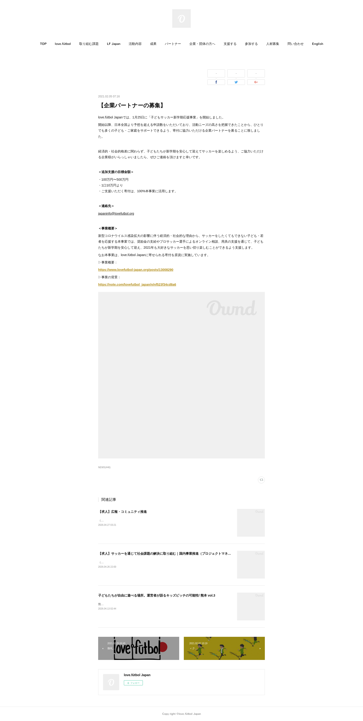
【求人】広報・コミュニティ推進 (122, 512)
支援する (230, 44)
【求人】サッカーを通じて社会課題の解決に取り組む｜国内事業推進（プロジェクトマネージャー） (171, 553)
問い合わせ (296, 44)
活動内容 (135, 44)
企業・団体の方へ (202, 44)
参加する (251, 44)
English (317, 44)
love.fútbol (63, 44)
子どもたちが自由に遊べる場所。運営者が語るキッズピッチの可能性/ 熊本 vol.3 (156, 595)
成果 (153, 44)
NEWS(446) (104, 467)
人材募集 (272, 44)
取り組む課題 (89, 44)
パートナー (173, 44)
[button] (43, 44)
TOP (43, 44)
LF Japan (113, 44)
